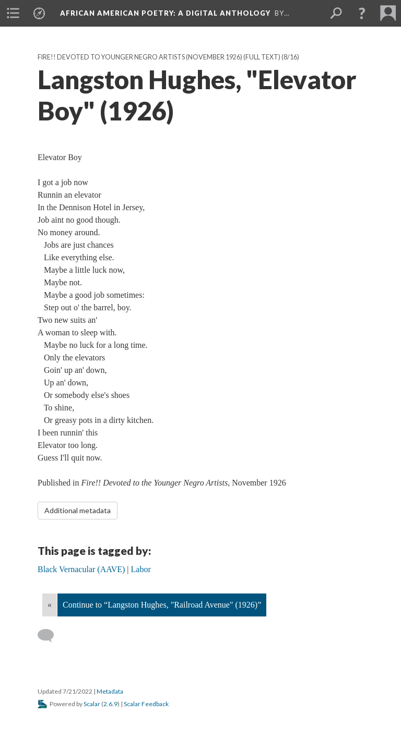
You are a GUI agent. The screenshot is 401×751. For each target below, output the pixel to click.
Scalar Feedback (146, 704)
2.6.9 (110, 704)
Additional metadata (77, 510)
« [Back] (50, 604)
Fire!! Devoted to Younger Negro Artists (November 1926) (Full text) (159, 57)
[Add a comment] (50, 636)
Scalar (92, 704)
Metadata (110, 691)
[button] (362, 13)
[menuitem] (13, 13)
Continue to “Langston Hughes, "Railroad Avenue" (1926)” (162, 604)
